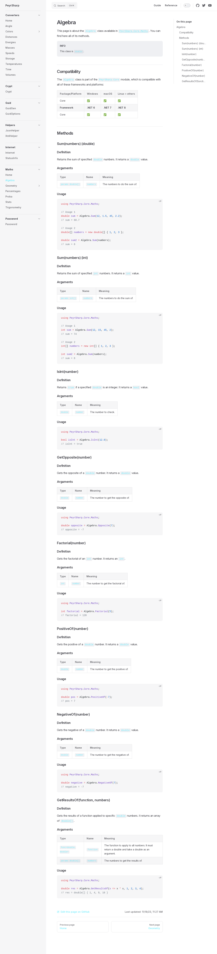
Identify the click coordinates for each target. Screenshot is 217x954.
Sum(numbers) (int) (192, 48)
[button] (23, 15)
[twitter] (204, 5)
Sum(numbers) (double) (194, 43)
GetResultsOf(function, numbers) (194, 81)
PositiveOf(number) (193, 70)
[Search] (64, 5)
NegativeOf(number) (193, 75)
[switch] (187, 5)
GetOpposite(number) (194, 59)
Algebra (180, 27)
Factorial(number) (192, 64)
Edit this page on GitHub (73, 911)
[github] (198, 5)
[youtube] (210, 5)
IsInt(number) (189, 54)
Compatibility (186, 32)
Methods (184, 37)
